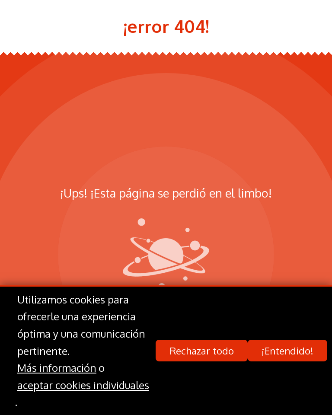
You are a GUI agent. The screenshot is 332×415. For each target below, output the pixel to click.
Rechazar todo (201, 351)
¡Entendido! (287, 351)
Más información (56, 368)
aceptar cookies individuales (83, 385)
